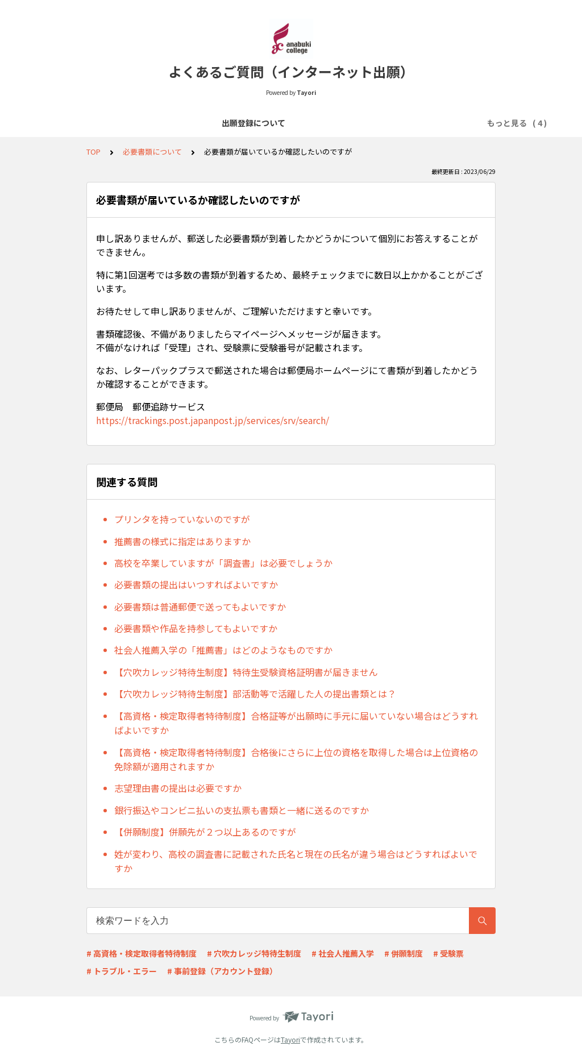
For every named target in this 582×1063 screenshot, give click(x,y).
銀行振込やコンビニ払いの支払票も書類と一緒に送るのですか (241, 810)
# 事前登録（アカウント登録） (222, 971)
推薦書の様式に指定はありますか (182, 541)
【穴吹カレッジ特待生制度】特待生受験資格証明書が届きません (246, 672)
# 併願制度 (403, 953)
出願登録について (112, 122)
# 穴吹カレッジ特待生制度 (254, 953)
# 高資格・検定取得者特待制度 (141, 953)
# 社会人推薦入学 (342, 953)
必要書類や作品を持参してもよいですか (195, 628)
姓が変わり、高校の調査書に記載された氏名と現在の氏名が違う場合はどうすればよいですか (295, 861)
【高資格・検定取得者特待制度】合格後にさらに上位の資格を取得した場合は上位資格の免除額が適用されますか (296, 759)
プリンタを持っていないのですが (182, 519)
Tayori (290, 1039)
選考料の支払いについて (203, 122)
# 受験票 (448, 953)
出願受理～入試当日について (394, 122)
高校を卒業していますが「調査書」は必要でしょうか (223, 563)
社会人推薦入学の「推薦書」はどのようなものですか (223, 650)
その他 (474, 122)
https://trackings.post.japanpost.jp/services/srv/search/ (212, 420)
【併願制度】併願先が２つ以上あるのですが (205, 831)
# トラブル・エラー (121, 971)
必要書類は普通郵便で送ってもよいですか (200, 606)
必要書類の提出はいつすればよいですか (196, 584)
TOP (93, 151)
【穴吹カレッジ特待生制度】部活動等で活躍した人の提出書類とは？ (255, 693)
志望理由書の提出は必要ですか (178, 788)
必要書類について (295, 122)
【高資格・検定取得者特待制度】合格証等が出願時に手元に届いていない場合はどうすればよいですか (296, 723)
